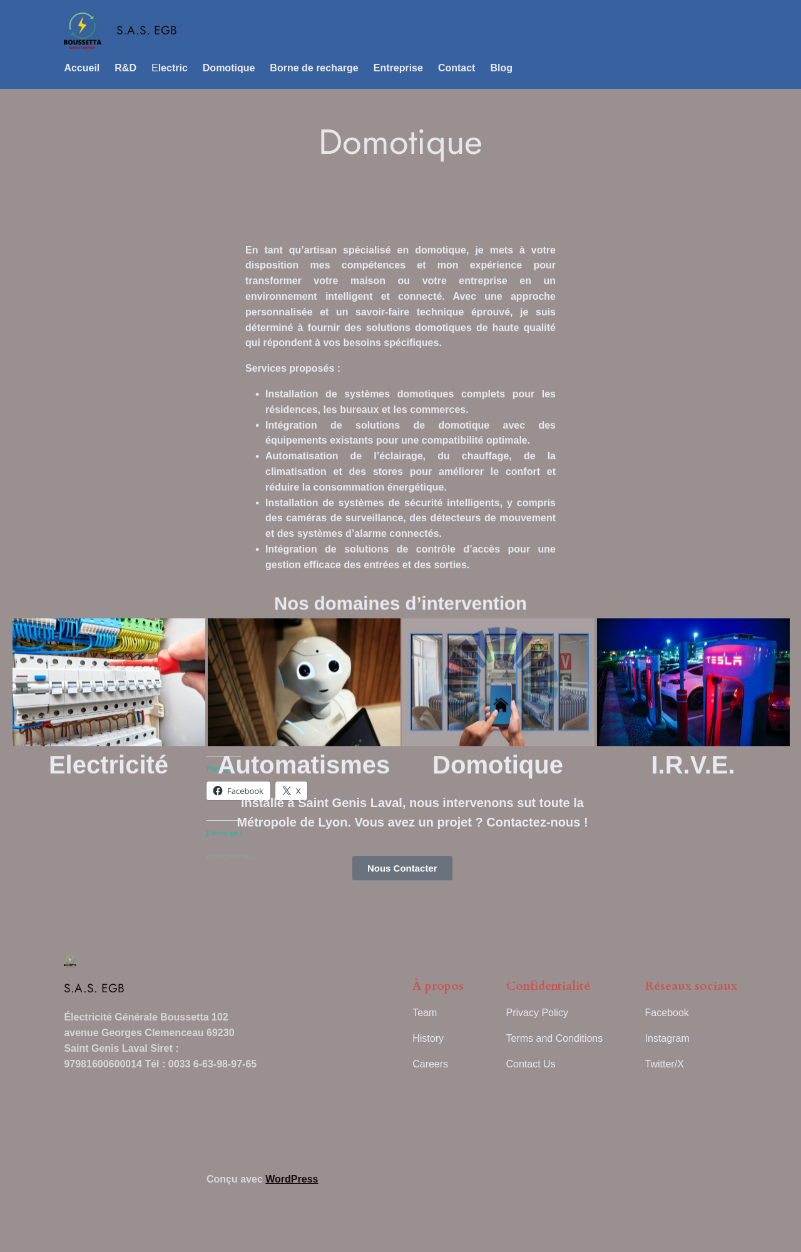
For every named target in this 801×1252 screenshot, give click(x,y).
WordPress (291, 1179)
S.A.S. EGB (146, 30)
